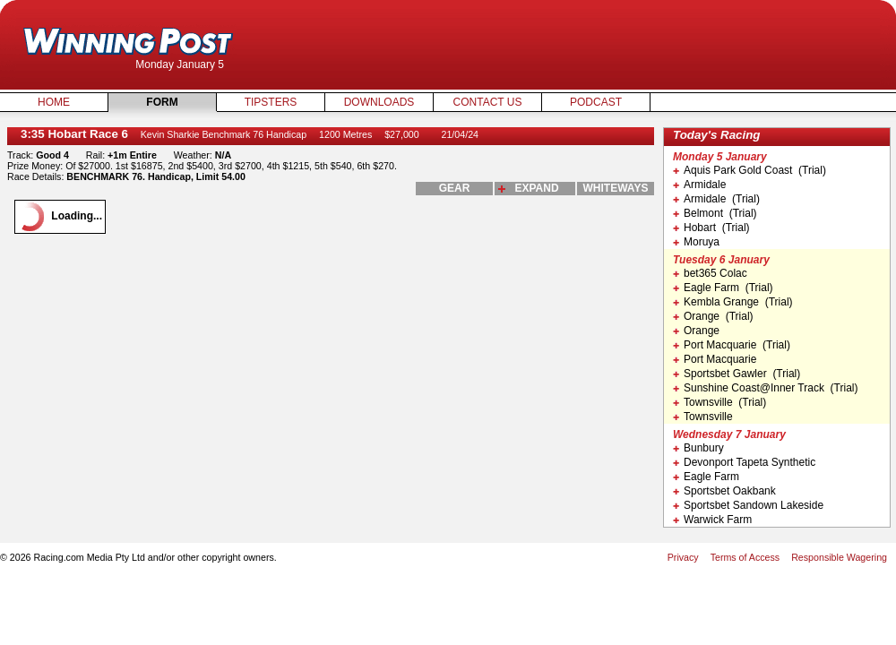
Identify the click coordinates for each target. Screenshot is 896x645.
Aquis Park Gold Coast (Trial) (749, 170)
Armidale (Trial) (716, 199)
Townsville (703, 416)
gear (454, 188)
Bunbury (698, 448)
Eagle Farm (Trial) (723, 287)
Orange (696, 330)
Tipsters (271, 102)
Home (54, 102)
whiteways (616, 188)
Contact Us (487, 102)
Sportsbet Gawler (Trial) (736, 373)
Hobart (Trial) (711, 227)
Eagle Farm (706, 476)
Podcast (596, 102)
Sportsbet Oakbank (724, 491)
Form (161, 102)
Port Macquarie (714, 359)
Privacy (683, 557)
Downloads (379, 102)
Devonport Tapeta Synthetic (744, 462)
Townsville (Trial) (719, 402)
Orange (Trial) (713, 316)
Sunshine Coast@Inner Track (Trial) (765, 388)
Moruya (696, 242)
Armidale (699, 184)
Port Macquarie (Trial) (731, 345)
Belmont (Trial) (715, 213)
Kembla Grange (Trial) (733, 302)
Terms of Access (745, 557)
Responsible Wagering (839, 557)
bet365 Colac (710, 273)
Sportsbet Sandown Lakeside (748, 505)
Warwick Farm (712, 519)
